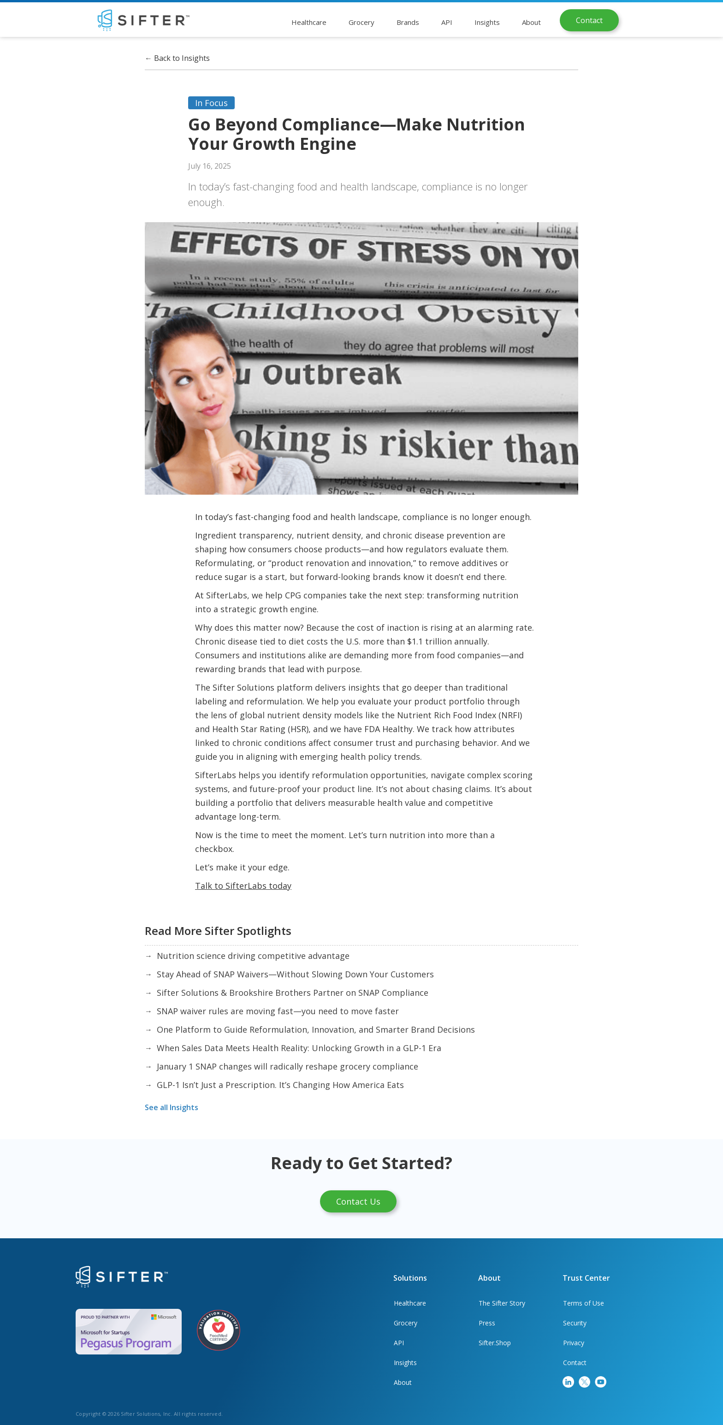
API (399, 1342)
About (403, 1382)
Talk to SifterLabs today (243, 885)
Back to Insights (177, 58)
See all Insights (171, 1107)
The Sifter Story (502, 1303)
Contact (589, 20)
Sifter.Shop (495, 1342)
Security (575, 1323)
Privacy (573, 1342)
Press (487, 1323)
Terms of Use (583, 1303)
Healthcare (410, 1303)
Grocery (405, 1323)
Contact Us (358, 1201)
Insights (405, 1362)
